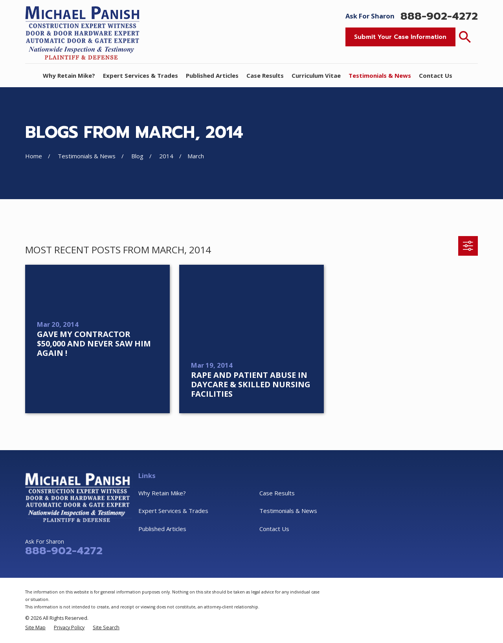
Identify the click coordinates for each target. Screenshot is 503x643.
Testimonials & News (288, 511)
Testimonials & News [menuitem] (380, 75)
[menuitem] (35, 627)
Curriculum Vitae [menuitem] (316, 75)
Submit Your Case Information (400, 37)
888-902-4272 (439, 16)
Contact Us (274, 529)
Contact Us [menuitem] (435, 75)
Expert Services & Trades (173, 511)
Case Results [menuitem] (265, 75)
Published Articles (162, 529)
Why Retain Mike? (162, 493)
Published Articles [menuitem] (212, 75)
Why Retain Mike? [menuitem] (69, 75)
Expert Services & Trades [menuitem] (140, 75)
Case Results (277, 493)
